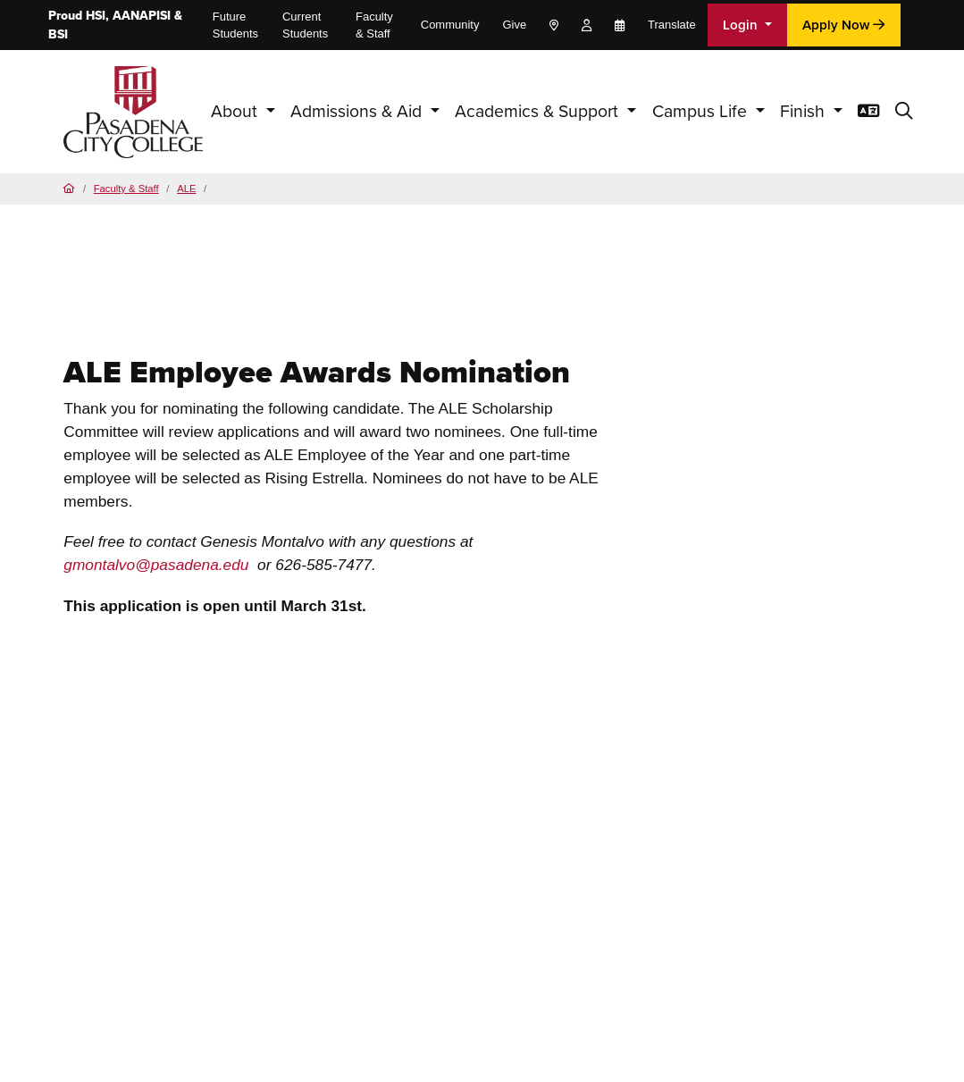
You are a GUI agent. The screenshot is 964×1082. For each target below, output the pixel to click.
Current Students (305, 25)
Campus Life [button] (701, 111)
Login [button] (742, 25)
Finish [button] (804, 111)
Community (450, 24)
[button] (903, 112)
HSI (95, 15)
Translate (672, 24)
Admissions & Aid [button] (358, 111)
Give (514, 24)
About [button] (236, 111)
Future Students (235, 25)
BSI (58, 34)
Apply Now (843, 25)
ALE (186, 188)
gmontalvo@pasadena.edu (155, 565)
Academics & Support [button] (539, 111)
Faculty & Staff (374, 25)
